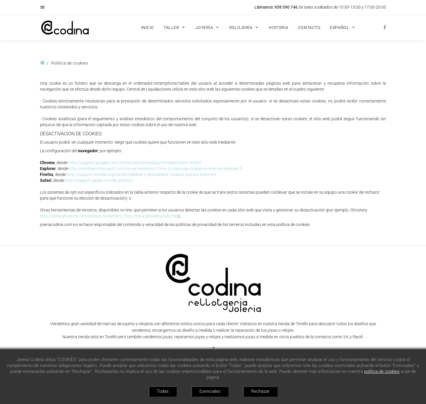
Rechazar (260, 391)
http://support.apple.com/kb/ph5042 (99, 180)
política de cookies (382, 371)
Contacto (309, 27)
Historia (278, 27)
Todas (163, 391)
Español (339, 27)
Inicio (147, 27)
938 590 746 (286, 7)
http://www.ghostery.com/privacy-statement (81, 216)
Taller (171, 27)
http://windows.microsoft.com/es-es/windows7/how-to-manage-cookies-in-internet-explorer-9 (155, 168)
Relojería (240, 27)
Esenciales (209, 391)
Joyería (204, 27)
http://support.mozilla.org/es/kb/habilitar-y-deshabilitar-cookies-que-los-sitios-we (141, 174)
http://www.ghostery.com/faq (151, 216)
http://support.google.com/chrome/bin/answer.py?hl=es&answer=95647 (135, 162)
